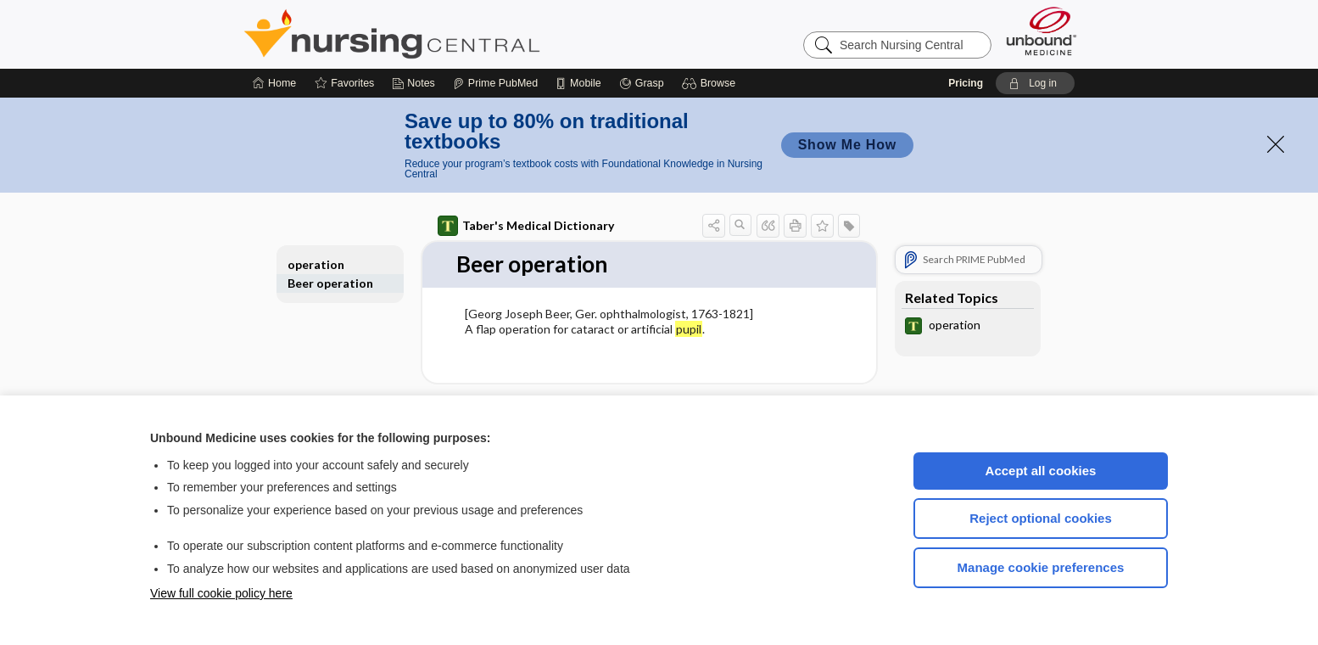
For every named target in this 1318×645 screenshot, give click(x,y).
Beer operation (330, 283)
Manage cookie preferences (1041, 567)
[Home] (274, 83)
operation (316, 264)
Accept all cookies (1041, 470)
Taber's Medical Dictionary (526, 226)
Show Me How (847, 144)
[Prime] (495, 83)
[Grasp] (641, 83)
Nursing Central (455, 33)
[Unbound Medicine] (1041, 31)
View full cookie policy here (221, 593)
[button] (711, 83)
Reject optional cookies (1040, 518)
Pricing (965, 83)
